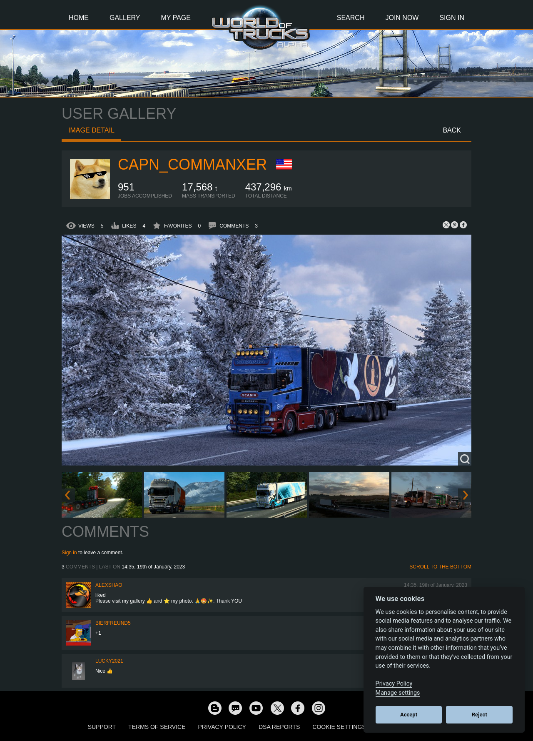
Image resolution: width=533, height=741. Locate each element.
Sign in (69, 553)
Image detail (91, 130)
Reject (479, 714)
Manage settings (398, 692)
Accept (408, 714)
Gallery (125, 17)
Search (351, 17)
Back (452, 130)
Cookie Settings (339, 726)
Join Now (401, 17)
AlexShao (108, 585)
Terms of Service (156, 726)
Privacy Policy (222, 726)
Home (79, 17)
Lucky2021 (109, 661)
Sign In (451, 17)
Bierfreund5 (113, 623)
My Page (176, 17)
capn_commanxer (192, 164)
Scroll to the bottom (440, 567)
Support (102, 726)
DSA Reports (279, 726)
